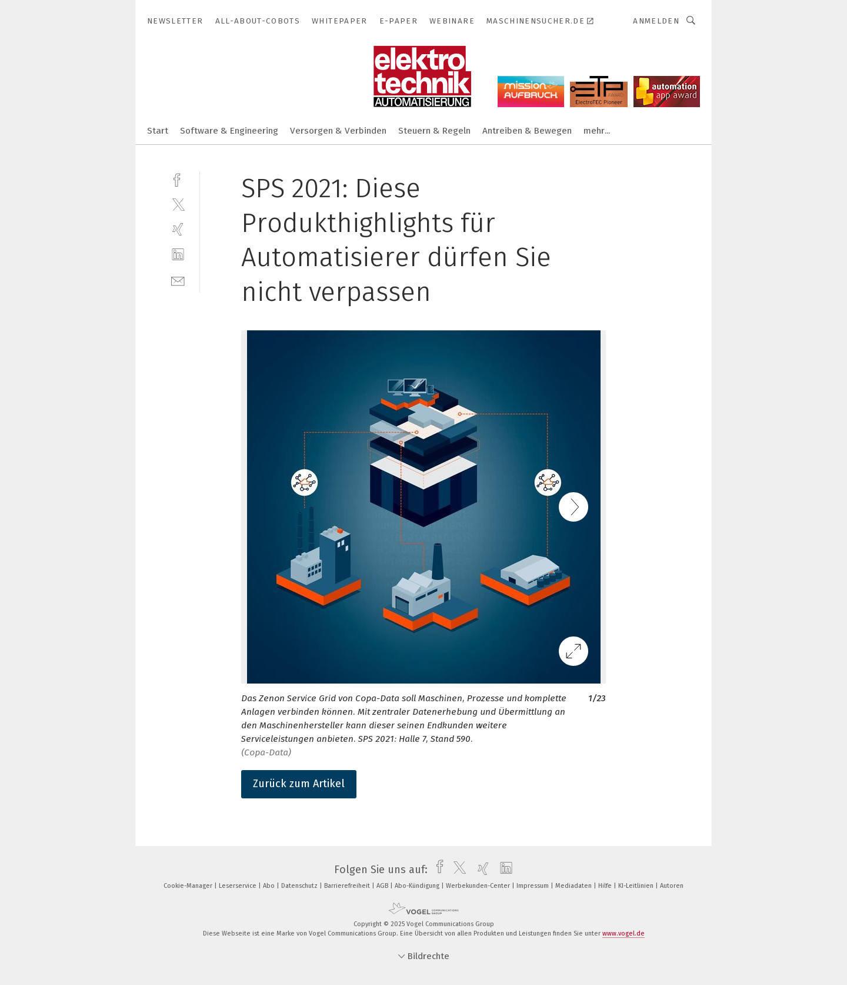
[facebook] (178, 178)
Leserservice (238, 886)
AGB (383, 886)
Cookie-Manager (189, 886)
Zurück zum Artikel (299, 783)
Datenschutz (300, 886)
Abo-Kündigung (418, 886)
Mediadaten (574, 886)
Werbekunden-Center (479, 886)
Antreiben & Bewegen (527, 130)
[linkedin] (178, 254)
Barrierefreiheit (348, 886)
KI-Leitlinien (636, 886)
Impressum (533, 886)
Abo (269, 886)
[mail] (178, 280)
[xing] (178, 229)
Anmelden (656, 21)
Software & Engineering (229, 130)
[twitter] (178, 204)
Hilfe (605, 886)
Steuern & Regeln (434, 130)
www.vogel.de (623, 933)
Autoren (671, 886)
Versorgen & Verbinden (338, 130)
